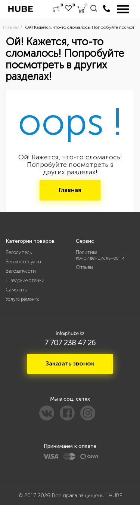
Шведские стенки (25, 280)
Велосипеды (19, 252)
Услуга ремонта (23, 299)
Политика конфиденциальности (100, 255)
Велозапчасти (21, 271)
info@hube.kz (70, 333)
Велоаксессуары (23, 261)
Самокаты (17, 290)
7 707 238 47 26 (70, 342)
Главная (70, 189)
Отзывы (84, 267)
